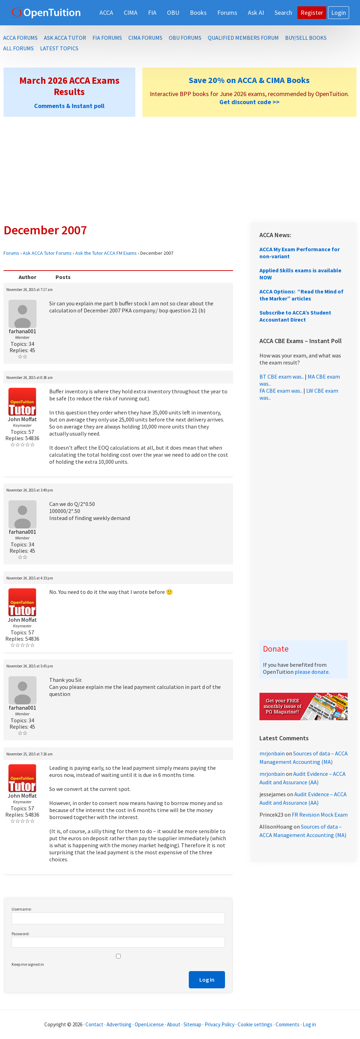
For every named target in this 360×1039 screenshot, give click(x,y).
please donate (312, 671)
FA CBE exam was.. (280, 390)
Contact (94, 1024)
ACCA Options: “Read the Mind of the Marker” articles (301, 295)
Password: (21, 933)
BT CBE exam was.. (281, 376)
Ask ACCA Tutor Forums (47, 253)
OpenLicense (150, 1024)
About (173, 1024)
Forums (11, 253)
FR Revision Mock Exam (320, 814)
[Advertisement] (180, 169)
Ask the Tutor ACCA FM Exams (106, 253)
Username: (22, 909)
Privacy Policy (219, 1024)
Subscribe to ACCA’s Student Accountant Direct (295, 316)
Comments (288, 1024)
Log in (309, 1024)
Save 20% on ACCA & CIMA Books (249, 80)
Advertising (119, 1024)
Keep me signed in (28, 964)
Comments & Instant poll (69, 106)
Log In (206, 979)
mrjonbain (272, 753)
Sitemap (192, 1024)
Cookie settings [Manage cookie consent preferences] (255, 1024)
